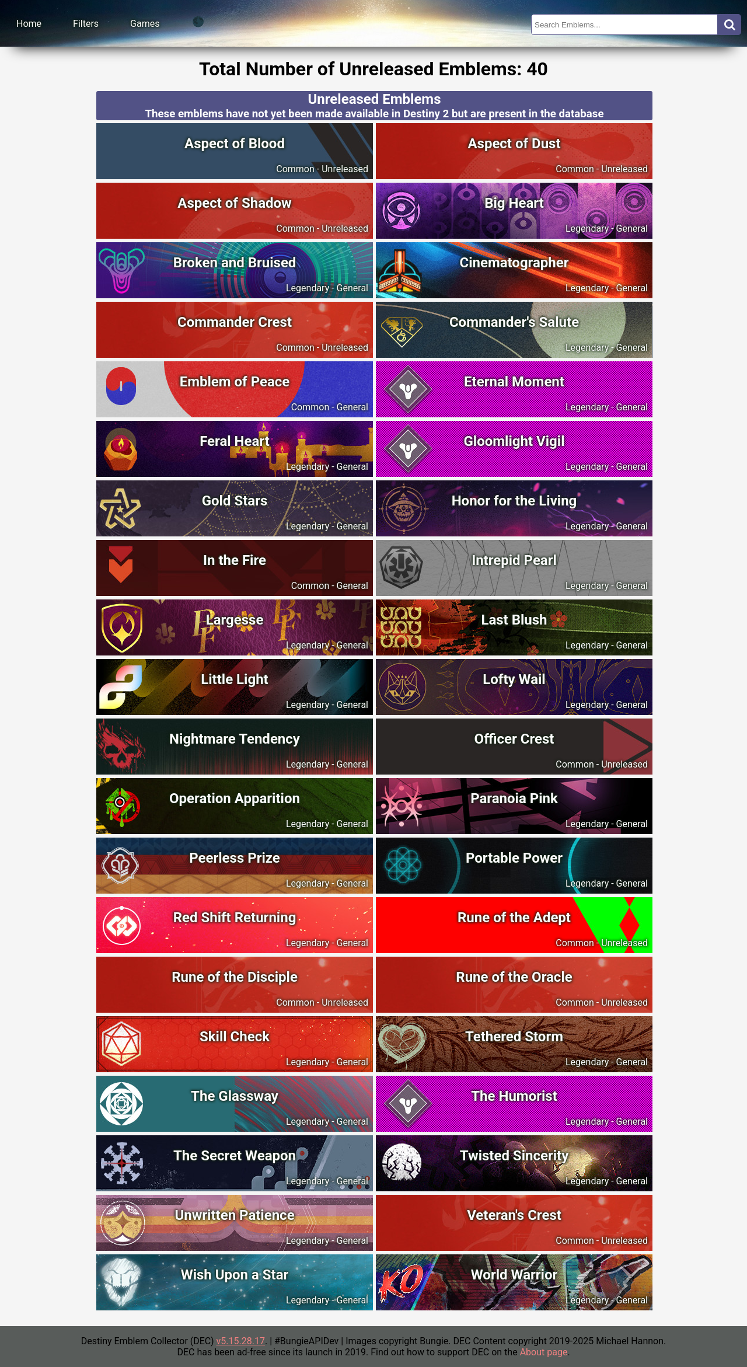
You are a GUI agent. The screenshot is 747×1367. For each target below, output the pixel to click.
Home (28, 23)
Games (144, 23)
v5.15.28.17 (241, 1341)
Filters (86, 23)
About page (544, 1352)
